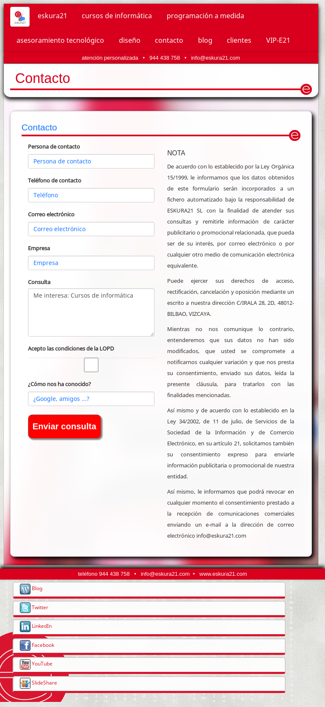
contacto (169, 40)
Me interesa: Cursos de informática (91, 312)
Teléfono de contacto (54, 180)
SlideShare (38, 682)
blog (205, 40)
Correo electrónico (51, 214)
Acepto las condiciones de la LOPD (71, 348)
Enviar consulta (64, 426)
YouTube (36, 663)
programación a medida (205, 15)
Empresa (39, 248)
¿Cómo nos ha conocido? (59, 384)
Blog (31, 588)
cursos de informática (117, 15)
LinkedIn (36, 625)
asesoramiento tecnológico (60, 40)
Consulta (39, 282)
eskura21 (52, 15)
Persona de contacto (54, 146)
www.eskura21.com (223, 574)
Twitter (34, 607)
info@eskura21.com (215, 58)
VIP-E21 (278, 40)
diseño (129, 40)
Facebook (37, 644)
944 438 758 (164, 58)
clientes (239, 40)
